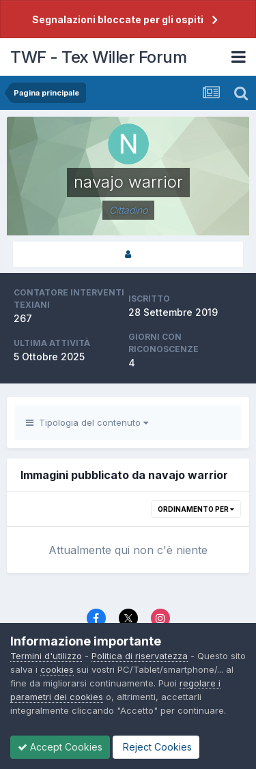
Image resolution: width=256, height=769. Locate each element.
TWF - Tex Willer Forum (98, 57)
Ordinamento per (196, 509)
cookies (57, 669)
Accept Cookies (60, 747)
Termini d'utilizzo (46, 655)
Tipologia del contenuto (87, 422)
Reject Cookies (156, 747)
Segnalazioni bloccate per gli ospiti (117, 19)
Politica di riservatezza (139, 655)
